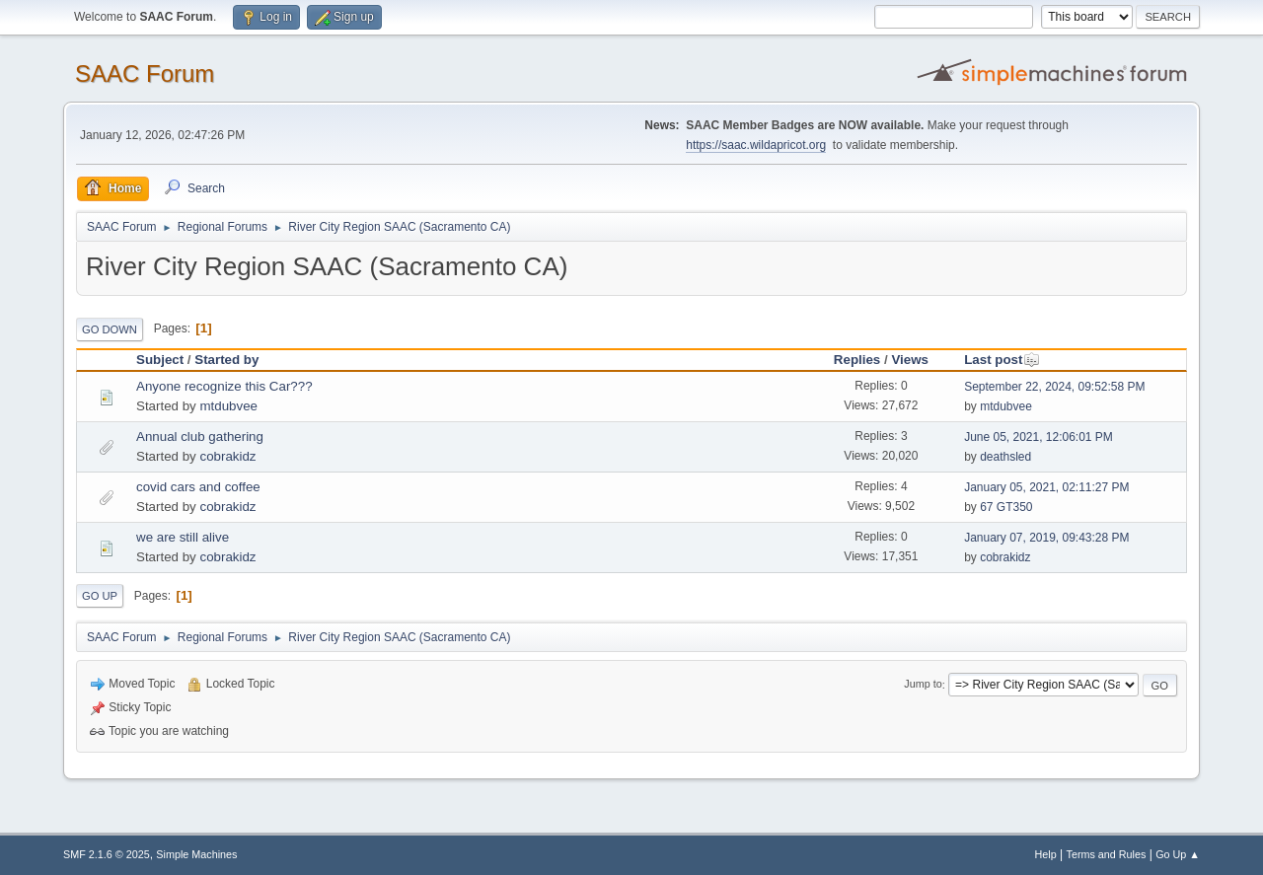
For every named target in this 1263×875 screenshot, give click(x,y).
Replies (857, 359)
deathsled (1005, 457)
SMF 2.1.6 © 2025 (106, 854)
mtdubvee (228, 406)
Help (1046, 854)
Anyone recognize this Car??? (224, 386)
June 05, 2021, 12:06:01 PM (1038, 437)
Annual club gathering (199, 436)
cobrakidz (227, 456)
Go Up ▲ (1177, 854)
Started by (226, 359)
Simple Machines (196, 854)
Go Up (99, 596)
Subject (160, 359)
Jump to (922, 685)
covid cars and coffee (198, 486)
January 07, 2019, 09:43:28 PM (1046, 538)
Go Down (109, 329)
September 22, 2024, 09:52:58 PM (1054, 387)
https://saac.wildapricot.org (756, 145)
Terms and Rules (1107, 854)
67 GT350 (1006, 507)
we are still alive (182, 537)
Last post (1002, 359)
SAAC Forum (144, 73)
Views (910, 359)
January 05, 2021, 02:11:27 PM (1046, 487)
